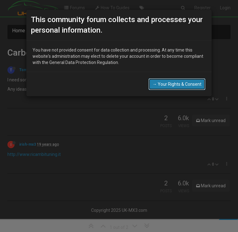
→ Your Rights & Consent (176, 80)
